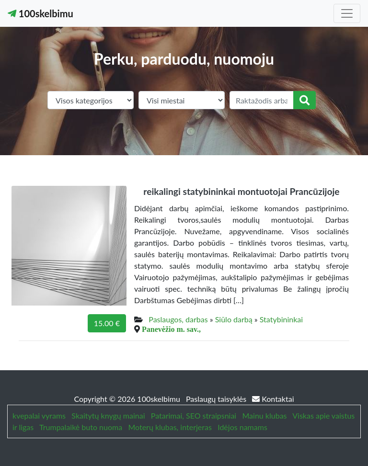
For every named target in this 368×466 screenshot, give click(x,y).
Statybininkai (281, 319)
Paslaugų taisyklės (217, 398)
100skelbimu (40, 13)
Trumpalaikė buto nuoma (80, 427)
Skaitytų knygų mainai (108, 415)
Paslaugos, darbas (178, 319)
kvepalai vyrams (39, 415)
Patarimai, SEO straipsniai (193, 415)
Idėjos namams (242, 427)
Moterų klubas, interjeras (169, 427)
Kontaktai (273, 398)
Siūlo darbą (234, 319)
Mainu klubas (264, 415)
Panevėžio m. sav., (171, 329)
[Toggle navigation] (347, 13)
